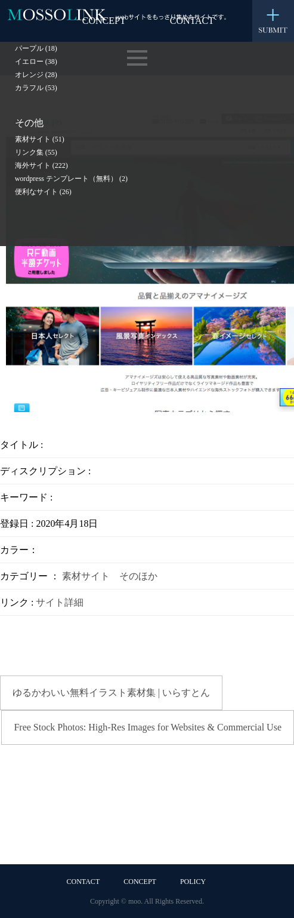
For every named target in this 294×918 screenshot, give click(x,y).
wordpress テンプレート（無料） (71, 178)
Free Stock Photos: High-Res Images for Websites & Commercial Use (147, 727)
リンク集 (36, 152)
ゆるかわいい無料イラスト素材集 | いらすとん (111, 692)
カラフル (36, 87)
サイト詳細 (59, 602)
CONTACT (83, 881)
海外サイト (41, 165)
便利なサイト (43, 191)
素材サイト (39, 139)
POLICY (193, 881)
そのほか (138, 576)
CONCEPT (139, 881)
